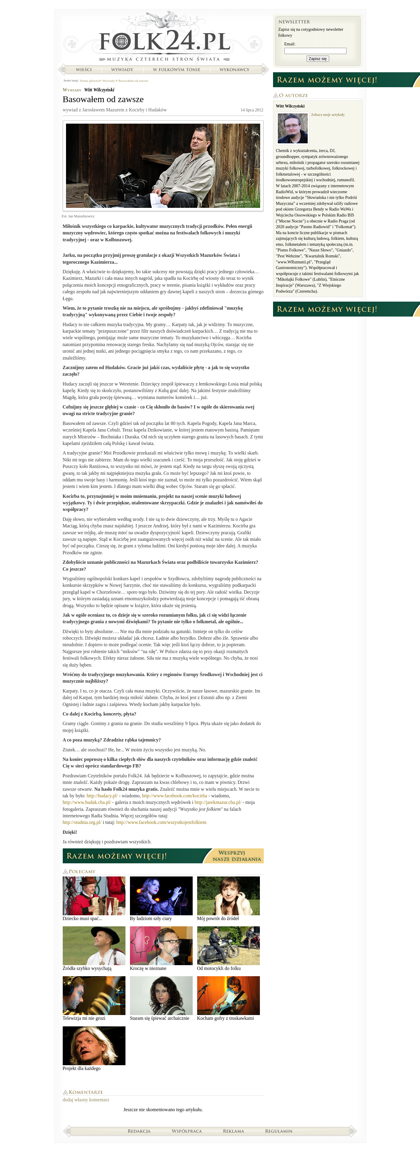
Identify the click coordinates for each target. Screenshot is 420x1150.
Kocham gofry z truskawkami (228, 998)
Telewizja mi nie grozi (94, 998)
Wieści (83, 69)
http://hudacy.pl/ (102, 795)
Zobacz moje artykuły (328, 115)
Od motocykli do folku (228, 948)
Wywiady (122, 69)
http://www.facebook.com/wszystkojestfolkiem (161, 822)
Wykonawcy (235, 69)
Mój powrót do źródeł (228, 898)
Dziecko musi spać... (94, 898)
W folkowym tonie (176, 69)
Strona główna (163, 37)
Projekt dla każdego (94, 1048)
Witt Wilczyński (99, 89)
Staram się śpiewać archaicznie (161, 998)
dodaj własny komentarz (86, 1099)
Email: (289, 44)
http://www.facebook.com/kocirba (175, 795)
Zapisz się (318, 58)
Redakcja (139, 1130)
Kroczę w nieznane (161, 948)
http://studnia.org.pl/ (82, 822)
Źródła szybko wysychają (94, 948)
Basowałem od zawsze (133, 80)
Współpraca (187, 1130)
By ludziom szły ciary (161, 898)
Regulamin (278, 1130)
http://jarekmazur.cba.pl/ (217, 802)
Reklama (233, 1130)
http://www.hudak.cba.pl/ (87, 802)
